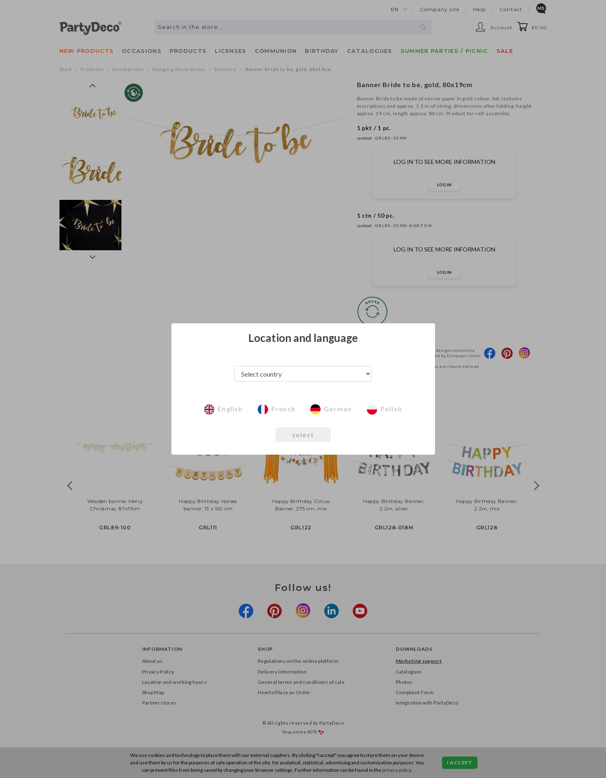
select (303, 435)
